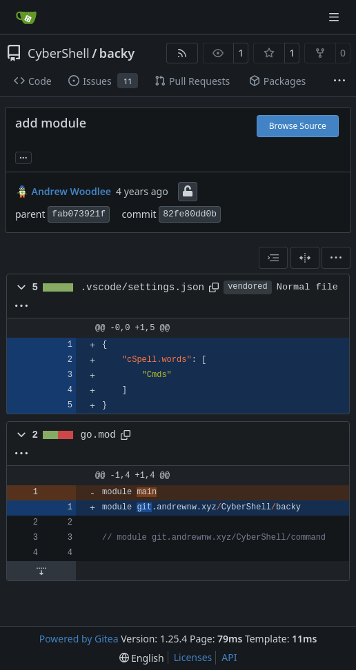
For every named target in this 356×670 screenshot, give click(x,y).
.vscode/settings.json (143, 287)
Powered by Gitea (79, 638)
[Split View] (304, 258)
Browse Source (297, 126)
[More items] (339, 81)
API (229, 657)
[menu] (336, 258)
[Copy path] (214, 287)
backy (117, 53)
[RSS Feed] (182, 53)
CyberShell (59, 53)
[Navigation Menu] (335, 17)
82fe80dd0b (190, 214)
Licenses (193, 657)
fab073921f (79, 214)
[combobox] (273, 258)
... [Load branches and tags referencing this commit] (23, 156)
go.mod (98, 434)
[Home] (26, 17)
